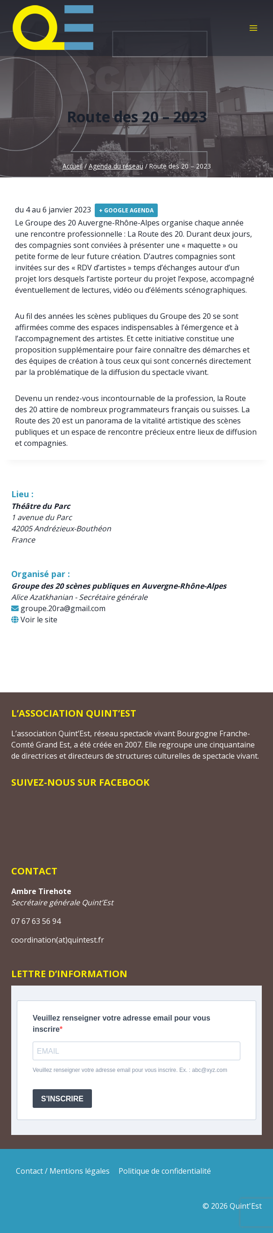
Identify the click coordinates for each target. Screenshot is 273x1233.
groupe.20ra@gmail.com (58, 608)
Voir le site (34, 619)
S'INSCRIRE (62, 1099)
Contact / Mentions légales (63, 1171)
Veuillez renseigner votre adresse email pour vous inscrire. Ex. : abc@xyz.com (130, 1070)
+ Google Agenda (126, 210)
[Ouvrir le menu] (253, 28)
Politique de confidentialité (165, 1171)
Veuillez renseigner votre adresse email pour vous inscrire (121, 1023)
